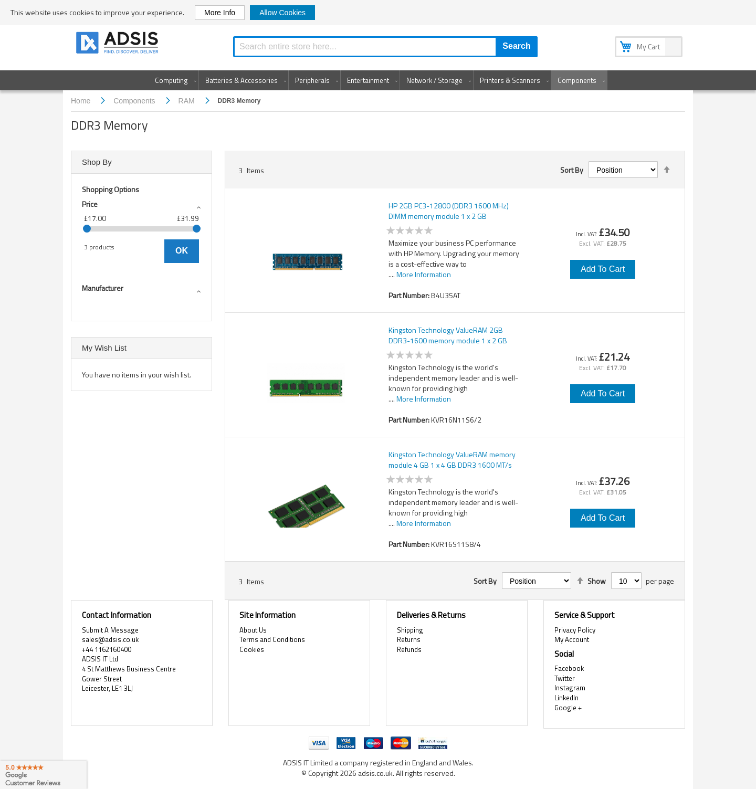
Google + (568, 707)
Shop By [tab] (97, 161)
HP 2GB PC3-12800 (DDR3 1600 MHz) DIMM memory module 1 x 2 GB (448, 211)
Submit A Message (110, 630)
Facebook (569, 668)
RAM (187, 101)
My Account (539, 10)
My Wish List (581, 10)
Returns (409, 639)
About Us (253, 630)
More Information (423, 274)
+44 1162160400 (106, 649)
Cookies (251, 649)
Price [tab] (90, 204)
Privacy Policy (574, 630)
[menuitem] (173, 80)
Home (81, 101)
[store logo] (118, 44)
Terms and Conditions (272, 639)
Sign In (616, 10)
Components (135, 101)
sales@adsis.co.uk (110, 639)
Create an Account (659, 10)
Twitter (564, 678)
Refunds (409, 649)
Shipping (410, 630)
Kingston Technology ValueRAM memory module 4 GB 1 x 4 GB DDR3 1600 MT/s (452, 459)
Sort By (571, 170)
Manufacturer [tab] (102, 288)
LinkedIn (566, 697)
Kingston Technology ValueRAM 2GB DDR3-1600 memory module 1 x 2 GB (447, 335)
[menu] (378, 80)
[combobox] (385, 46)
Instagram (569, 687)
